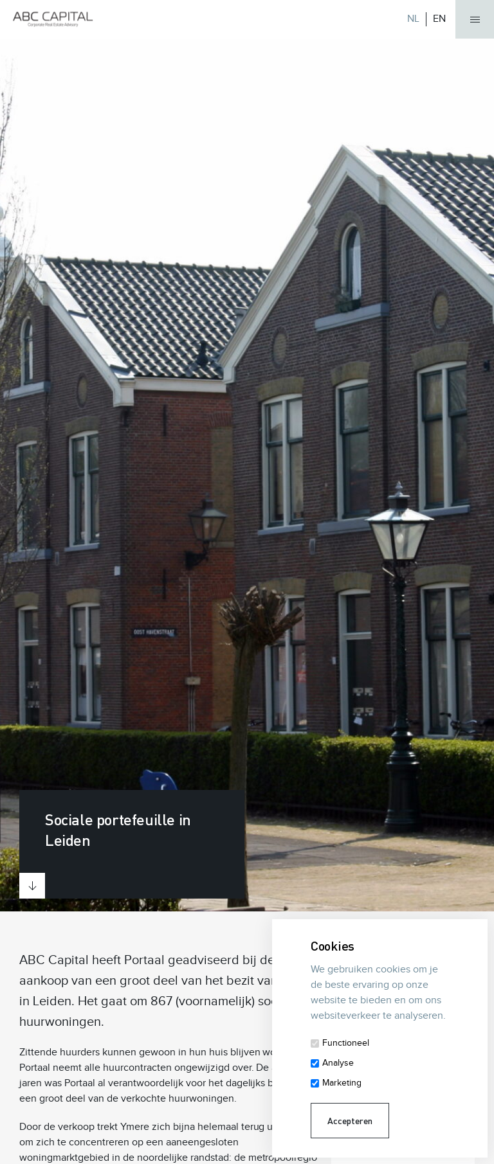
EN (439, 19)
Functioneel (345, 1043)
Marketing (341, 1083)
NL (413, 19)
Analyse (338, 1063)
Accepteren (349, 1120)
